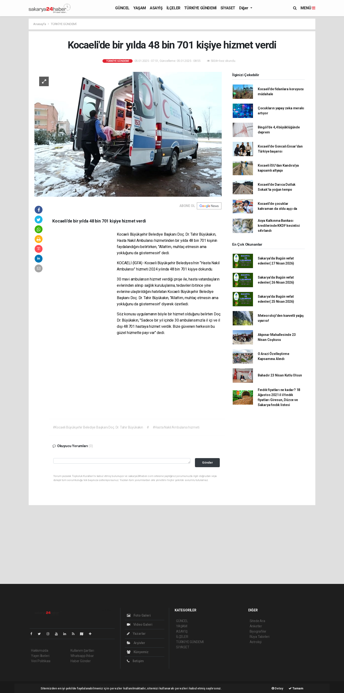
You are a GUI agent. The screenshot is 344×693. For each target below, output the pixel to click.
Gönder (207, 462)
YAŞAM (139, 8)
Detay (277, 688)
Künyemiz (138, 652)
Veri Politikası (40, 661)
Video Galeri (139, 624)
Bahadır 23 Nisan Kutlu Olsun (280, 375)
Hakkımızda (39, 650)
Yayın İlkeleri (40, 656)
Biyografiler (258, 631)
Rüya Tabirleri (259, 637)
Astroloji (256, 642)
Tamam (296, 688)
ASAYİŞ (156, 8)
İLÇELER (173, 8)
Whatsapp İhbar (82, 656)
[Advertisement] (84, 304)
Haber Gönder (80, 661)
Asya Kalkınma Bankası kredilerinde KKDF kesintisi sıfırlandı (279, 226)
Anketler (256, 626)
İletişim (135, 661)
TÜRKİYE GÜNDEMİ (200, 8)
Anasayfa (40, 24)
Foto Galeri (139, 615)
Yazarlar (136, 633)
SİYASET (227, 8)
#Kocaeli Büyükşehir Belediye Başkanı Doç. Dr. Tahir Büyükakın (98, 427)
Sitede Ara (257, 621)
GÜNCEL (122, 8)
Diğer (244, 8)
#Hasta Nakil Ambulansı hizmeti (176, 427)
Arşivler (136, 643)
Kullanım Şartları (82, 650)
